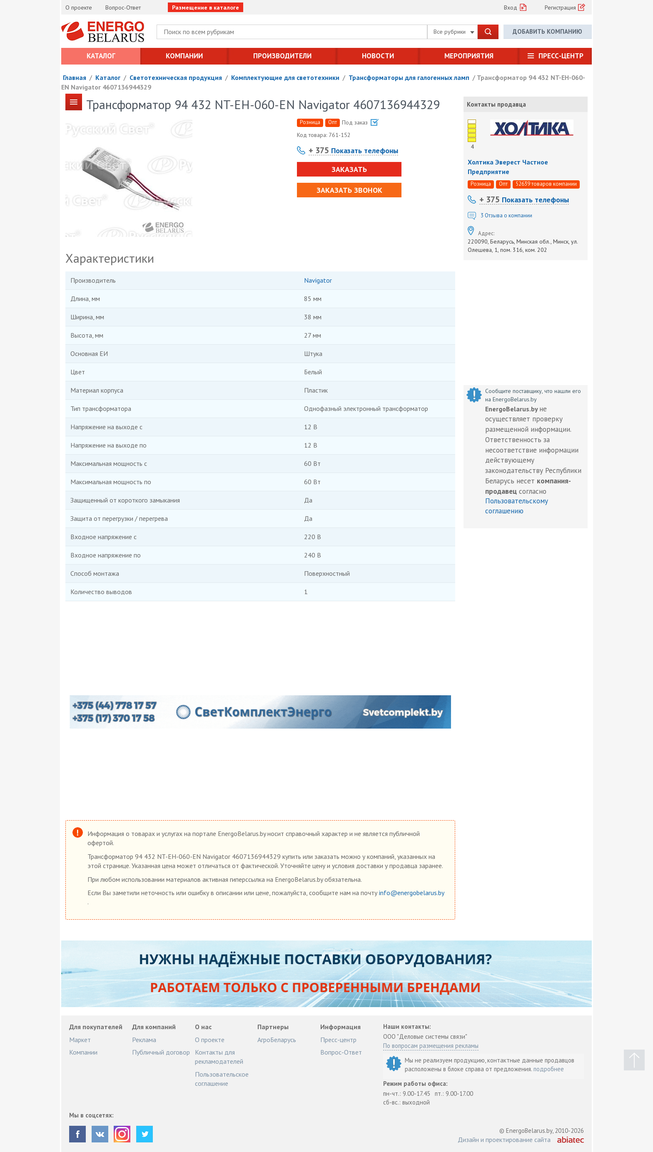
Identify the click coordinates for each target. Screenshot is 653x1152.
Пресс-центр (560, 55)
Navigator (318, 280)
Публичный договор (161, 1052)
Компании (184, 55)
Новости (378, 55)
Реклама (144, 1039)
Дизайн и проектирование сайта (504, 1139)
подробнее (548, 1069)
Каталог (101, 55)
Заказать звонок (349, 190)
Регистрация (560, 7)
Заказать (348, 169)
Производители (282, 55)
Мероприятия (468, 55)
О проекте (78, 7)
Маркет (80, 1039)
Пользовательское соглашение (222, 1078)
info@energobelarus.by (411, 892)
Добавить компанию (547, 31)
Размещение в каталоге (205, 7)
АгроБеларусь (276, 1039)
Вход (510, 7)
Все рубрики (454, 31)
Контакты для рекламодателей (219, 1056)
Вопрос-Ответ (123, 7)
